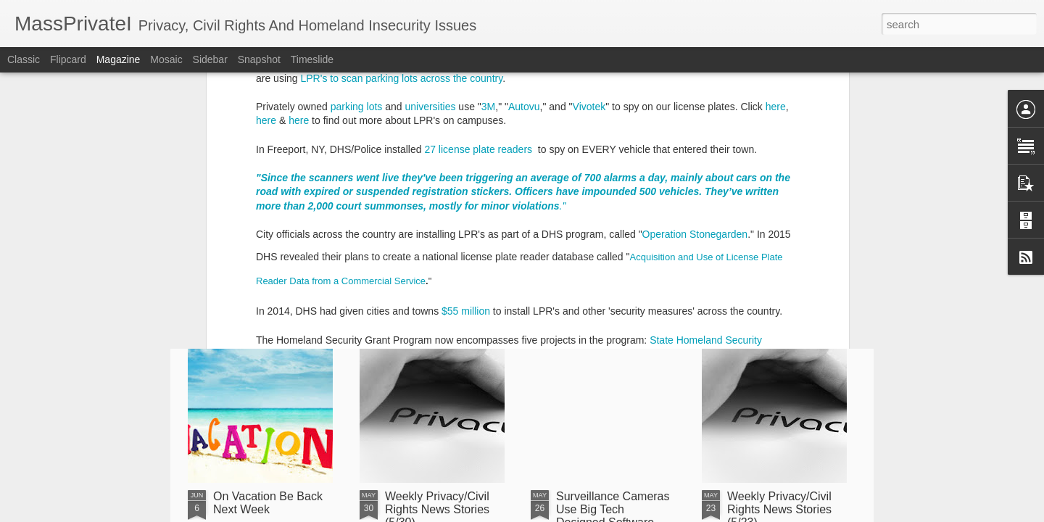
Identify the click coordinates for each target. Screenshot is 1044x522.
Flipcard (68, 59)
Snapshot (259, 59)
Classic (23, 59)
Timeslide (312, 59)
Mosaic (166, 59)
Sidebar (210, 59)
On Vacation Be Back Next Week (268, 502)
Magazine (118, 59)
